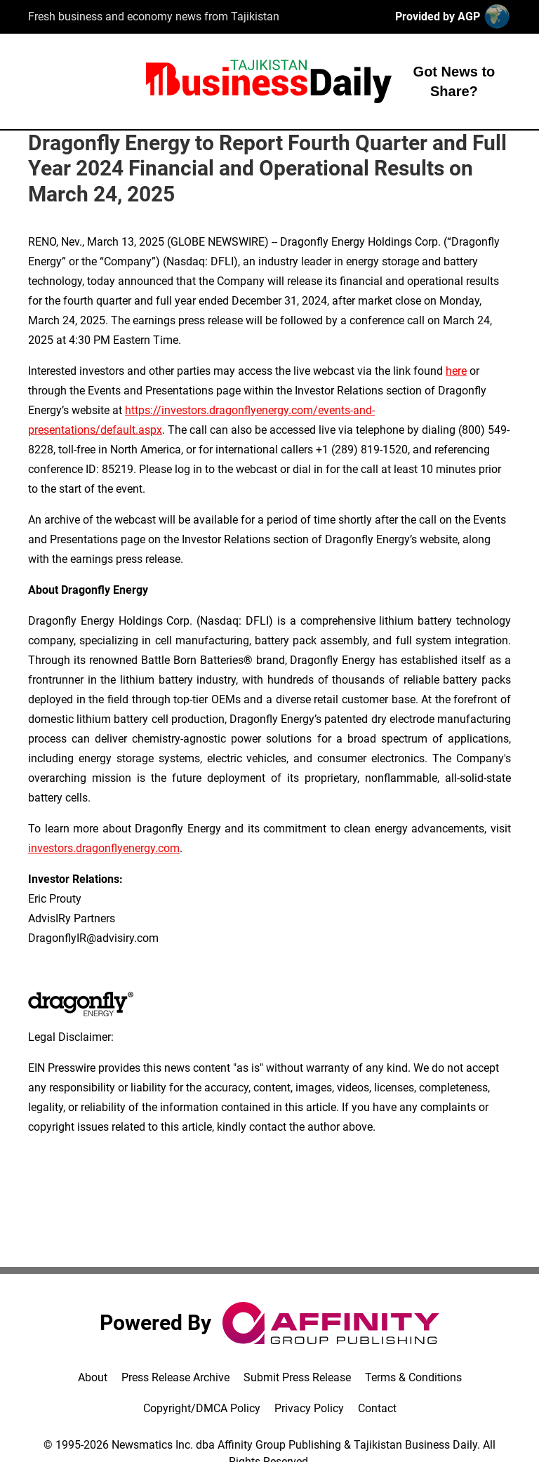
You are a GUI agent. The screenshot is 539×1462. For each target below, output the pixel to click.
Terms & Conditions (413, 1377)
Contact (377, 1408)
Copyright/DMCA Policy (201, 1408)
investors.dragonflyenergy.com (104, 848)
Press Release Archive (175, 1377)
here (456, 371)
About (92, 1377)
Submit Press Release (297, 1377)
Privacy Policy (309, 1408)
